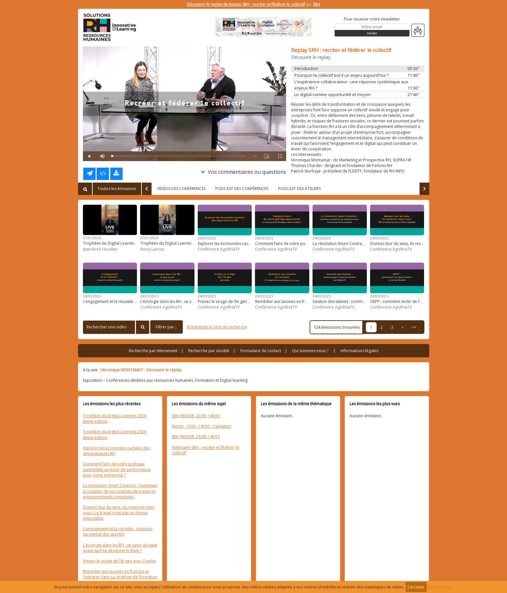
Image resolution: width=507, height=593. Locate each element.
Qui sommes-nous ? (310, 350)
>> (414, 327)
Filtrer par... (166, 327)
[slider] (179, 156)
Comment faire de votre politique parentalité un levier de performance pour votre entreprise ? (117, 469)
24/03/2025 (207, 238)
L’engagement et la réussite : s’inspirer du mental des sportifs (118, 531)
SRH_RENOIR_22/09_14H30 (196, 416)
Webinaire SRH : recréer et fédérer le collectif (205, 450)
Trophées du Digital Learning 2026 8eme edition (114, 418)
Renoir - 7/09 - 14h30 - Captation (201, 426)
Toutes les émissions (117, 188)
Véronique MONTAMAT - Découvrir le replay (140, 370)
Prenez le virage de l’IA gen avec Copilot (119, 561)
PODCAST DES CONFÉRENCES (241, 188)
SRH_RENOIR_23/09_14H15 (196, 436)
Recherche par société (208, 350)
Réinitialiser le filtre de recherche (217, 327)
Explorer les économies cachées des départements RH (116, 450)
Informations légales (359, 350)
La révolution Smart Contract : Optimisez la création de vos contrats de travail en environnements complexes (120, 491)
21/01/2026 (92, 237)
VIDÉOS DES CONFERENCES (181, 188)
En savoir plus (440, 587)
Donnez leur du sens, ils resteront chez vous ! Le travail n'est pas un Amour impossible (118, 512)
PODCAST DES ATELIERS (299, 188)
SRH (316, 4)
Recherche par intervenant (153, 350)
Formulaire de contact (260, 350)
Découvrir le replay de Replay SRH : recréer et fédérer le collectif (246, 4)
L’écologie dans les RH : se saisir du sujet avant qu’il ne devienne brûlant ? (120, 547)
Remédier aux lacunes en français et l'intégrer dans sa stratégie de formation (120, 574)
